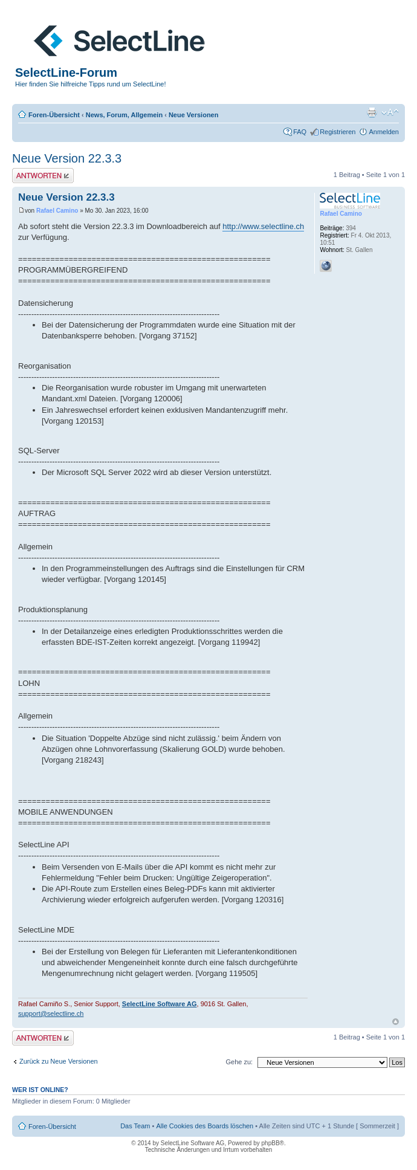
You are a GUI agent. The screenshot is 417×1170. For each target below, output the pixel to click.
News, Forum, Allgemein (124, 114)
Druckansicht (371, 112)
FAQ (299, 131)
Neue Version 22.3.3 (66, 158)
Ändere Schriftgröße (390, 112)
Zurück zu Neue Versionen (58, 1061)
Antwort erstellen (43, 175)
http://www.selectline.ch (263, 226)
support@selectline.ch (50, 1013)
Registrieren (337, 131)
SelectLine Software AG (159, 1003)
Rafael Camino (57, 210)
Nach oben (395, 1021)
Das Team (135, 1126)
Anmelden (384, 131)
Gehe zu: (239, 1061)
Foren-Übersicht (54, 114)
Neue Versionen (194, 114)
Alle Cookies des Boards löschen (204, 1126)
